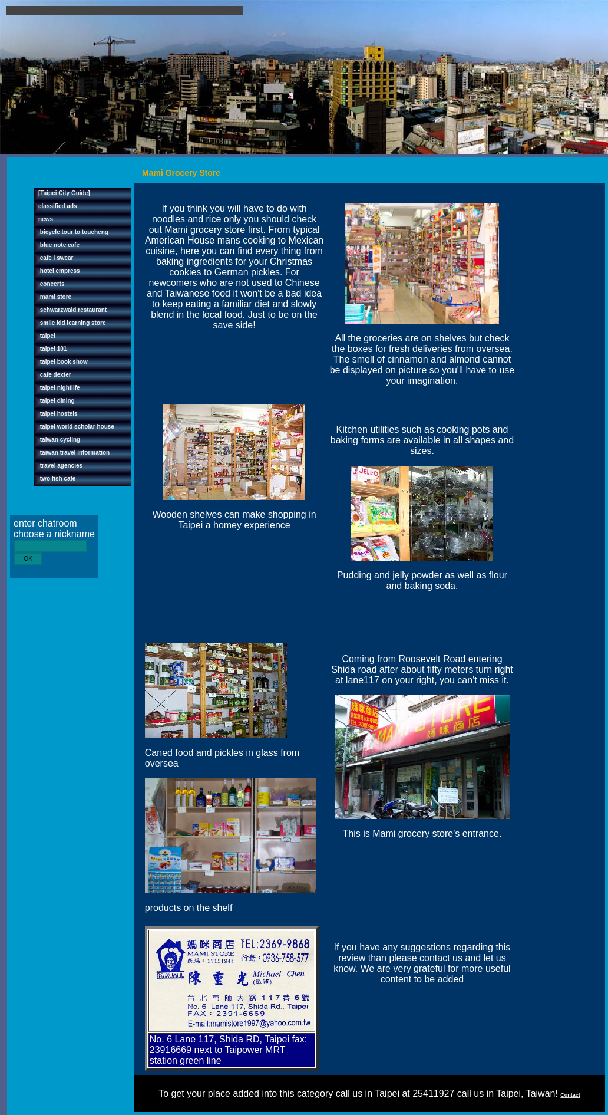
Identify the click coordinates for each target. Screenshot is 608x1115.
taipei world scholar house (76, 426)
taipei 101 (52, 349)
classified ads (57, 206)
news (45, 219)
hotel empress (59, 271)
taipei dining (56, 400)
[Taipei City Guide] (64, 193)
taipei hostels (58, 413)
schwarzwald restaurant (72, 310)
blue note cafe (59, 245)
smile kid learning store (71, 323)
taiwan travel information (74, 452)
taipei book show (63, 361)
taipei (46, 336)
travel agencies (60, 465)
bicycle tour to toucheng (73, 232)
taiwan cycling (59, 439)
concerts (51, 284)
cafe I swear (55, 258)
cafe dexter (54, 374)
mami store (54, 297)
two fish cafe (56, 478)
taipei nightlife (59, 387)
